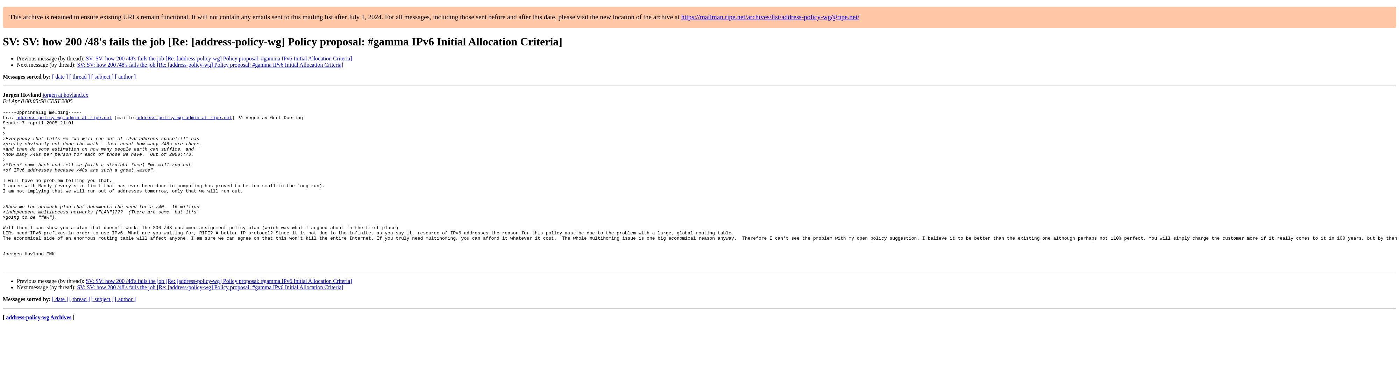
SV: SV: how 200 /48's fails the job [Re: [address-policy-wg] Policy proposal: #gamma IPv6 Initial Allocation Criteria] (219, 58)
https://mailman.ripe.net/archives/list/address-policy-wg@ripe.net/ (770, 17)
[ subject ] (102, 77)
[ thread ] (79, 77)
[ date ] (60, 77)
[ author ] (125, 77)
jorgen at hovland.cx (65, 95)
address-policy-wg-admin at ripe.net (64, 119)
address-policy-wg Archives (38, 349)
